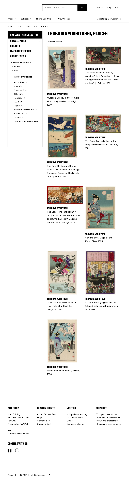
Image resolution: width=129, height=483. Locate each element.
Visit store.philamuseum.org (109, 19)
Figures (18, 105)
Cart (118, 7)
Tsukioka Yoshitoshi (20, 62)
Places (17, 66)
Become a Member (76, 424)
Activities (19, 82)
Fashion (18, 102)
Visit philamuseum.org (77, 414)
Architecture (20, 90)
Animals (18, 86)
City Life (18, 94)
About (100, 7)
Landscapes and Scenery (27, 121)
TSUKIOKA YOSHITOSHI (27, 27)
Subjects (25, 46)
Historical (19, 113)
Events (70, 421)
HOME (10, 27)
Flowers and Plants (24, 109)
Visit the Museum (75, 417)
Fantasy (18, 98)
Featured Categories (25, 51)
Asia (16, 70)
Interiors (18, 117)
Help (109, 7)
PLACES (44, 27)
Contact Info (43, 421)
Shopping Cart (44, 424)
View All (24, 56)
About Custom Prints (47, 414)
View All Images (65, 19)
